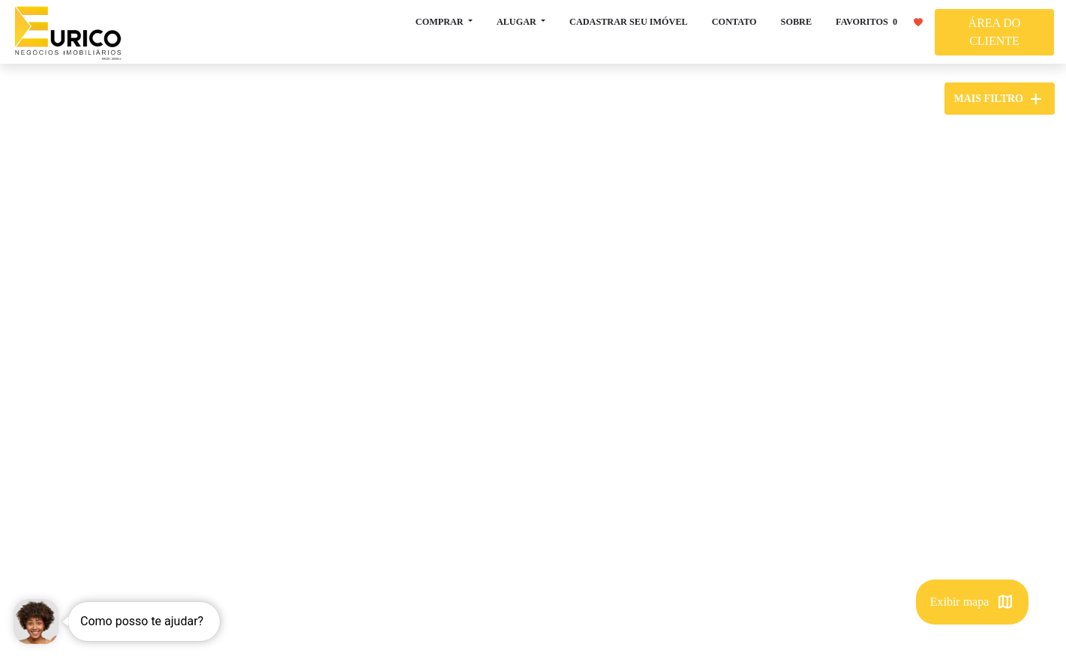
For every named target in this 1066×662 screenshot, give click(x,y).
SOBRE (796, 21)
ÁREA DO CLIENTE (994, 31)
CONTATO (734, 21)
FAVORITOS (879, 21)
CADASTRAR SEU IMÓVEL (628, 21)
